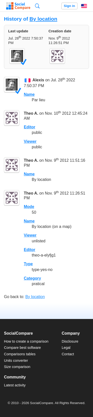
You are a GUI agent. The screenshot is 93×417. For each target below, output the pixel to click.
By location (43, 19)
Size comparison (17, 367)
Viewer (30, 141)
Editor (29, 127)
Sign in (69, 6)
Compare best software (22, 348)
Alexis (38, 80)
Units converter (16, 361)
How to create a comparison (26, 341)
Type (28, 264)
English (84, 6)
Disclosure (70, 341)
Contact (68, 354)
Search (37, 5)
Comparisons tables (19, 354)
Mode (29, 207)
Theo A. (31, 113)
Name (29, 94)
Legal (66, 348)
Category (32, 278)
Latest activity (15, 385)
